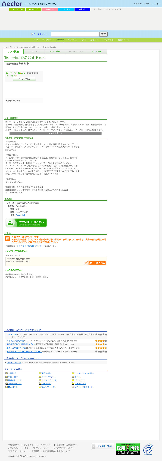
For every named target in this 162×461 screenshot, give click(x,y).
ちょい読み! (97, 9)
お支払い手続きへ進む (94, 262)
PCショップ (33, 9)
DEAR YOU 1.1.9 (14, 362)
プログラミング (15, 384)
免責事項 (35, 451)
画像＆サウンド (15, 380)
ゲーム (77, 377)
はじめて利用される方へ (63, 448)
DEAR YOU (12, 334)
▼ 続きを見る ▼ (55, 133)
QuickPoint (50, 9)
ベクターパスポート (142, 4)
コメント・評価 (54, 51)
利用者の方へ (14, 445)
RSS (26, 448)
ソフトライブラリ (17, 9)
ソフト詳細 (13, 51)
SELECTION (117, 9)
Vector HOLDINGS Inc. (20, 456)
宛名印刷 (53, 47)
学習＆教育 (13, 377)
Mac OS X (12, 387)
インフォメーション (40, 448)
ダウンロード (14, 47)
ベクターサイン (66, 9)
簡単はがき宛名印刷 (15, 341)
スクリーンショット (76, 51)
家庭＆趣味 (46, 373)
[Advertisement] (30, 304)
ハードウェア (80, 384)
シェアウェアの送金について (29, 246)
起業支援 (82, 9)
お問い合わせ (14, 448)
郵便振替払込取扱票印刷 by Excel (21, 344)
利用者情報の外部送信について (56, 451)
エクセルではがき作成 (16, 348)
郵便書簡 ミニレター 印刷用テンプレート (24, 351)
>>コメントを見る (24, 79)
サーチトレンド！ (41, 34)
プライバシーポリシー (17, 451)
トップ (5, 47)
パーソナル (79, 380)
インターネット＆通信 (84, 373)
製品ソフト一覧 (48, 387)
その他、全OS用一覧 (84, 387)
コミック (107, 9)
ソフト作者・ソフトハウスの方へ (38, 445)
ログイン (156, 4)
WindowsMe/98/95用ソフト (30, 47)
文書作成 (44, 47)
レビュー (34, 51)
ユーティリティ (48, 377)
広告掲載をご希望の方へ (67, 445)
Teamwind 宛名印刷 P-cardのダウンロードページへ (26, 223)
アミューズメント (49, 380)
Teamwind (20, 215)
